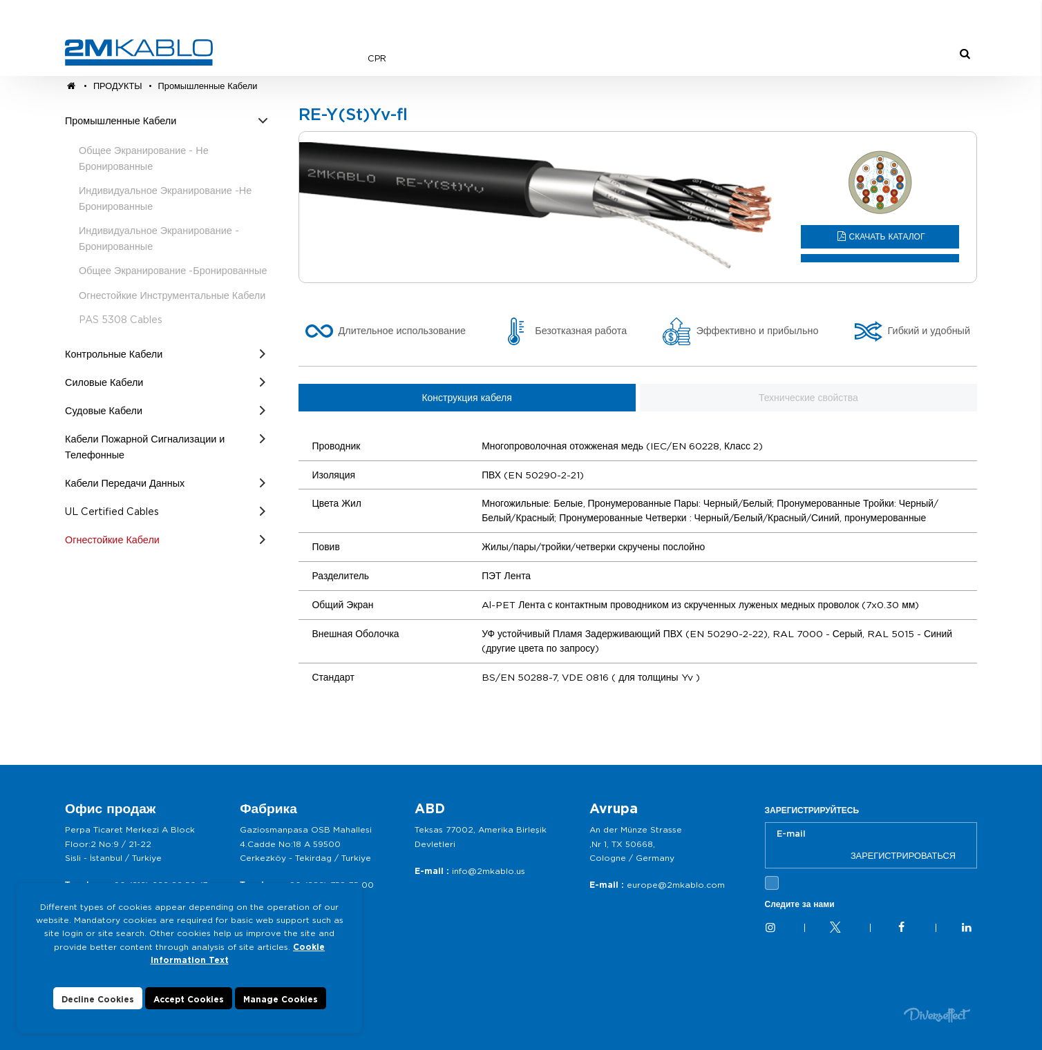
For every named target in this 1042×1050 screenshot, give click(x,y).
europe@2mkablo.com (676, 884)
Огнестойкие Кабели (112, 539)
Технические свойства (808, 397)
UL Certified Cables (112, 511)
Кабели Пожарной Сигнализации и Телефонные (145, 446)
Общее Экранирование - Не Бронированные (144, 158)
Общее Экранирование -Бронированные (173, 270)
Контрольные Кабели (113, 354)
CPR (377, 58)
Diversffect (937, 1014)
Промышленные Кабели (208, 86)
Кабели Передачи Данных (124, 483)
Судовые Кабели (103, 410)
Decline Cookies (97, 999)
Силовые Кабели (104, 382)
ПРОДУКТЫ (119, 86)
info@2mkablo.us (488, 871)
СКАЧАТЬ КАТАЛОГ (887, 236)
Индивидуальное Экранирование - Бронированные (159, 238)
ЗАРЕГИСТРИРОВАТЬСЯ (903, 855)
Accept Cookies (188, 999)
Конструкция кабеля (466, 397)
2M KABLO (139, 52)
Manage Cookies (280, 999)
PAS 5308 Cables (120, 319)
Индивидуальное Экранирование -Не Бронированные (165, 198)
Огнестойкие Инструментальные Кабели (172, 295)
